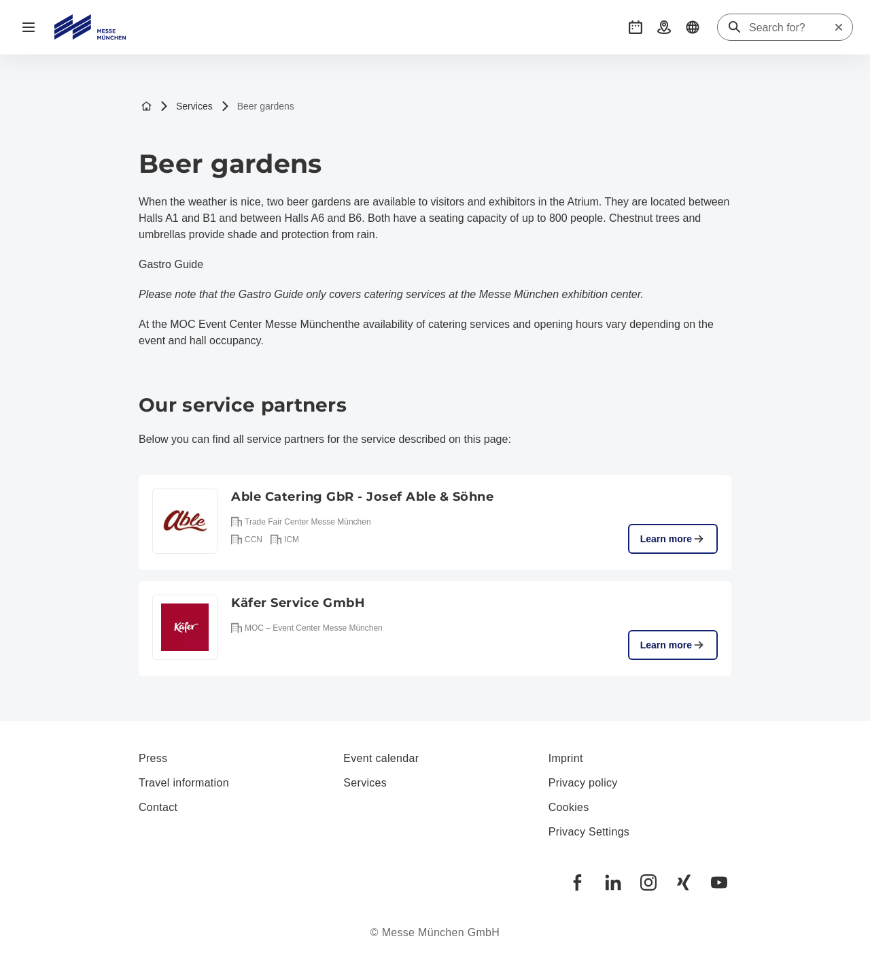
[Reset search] (839, 27)
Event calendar (381, 758)
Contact (158, 807)
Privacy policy (583, 783)
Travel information (184, 783)
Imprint (566, 758)
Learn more (673, 539)
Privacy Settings (589, 832)
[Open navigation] (28, 27)
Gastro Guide (171, 264)
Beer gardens (257, 106)
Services (186, 106)
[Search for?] (791, 28)
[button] (635, 27)
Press (153, 758)
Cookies (569, 807)
